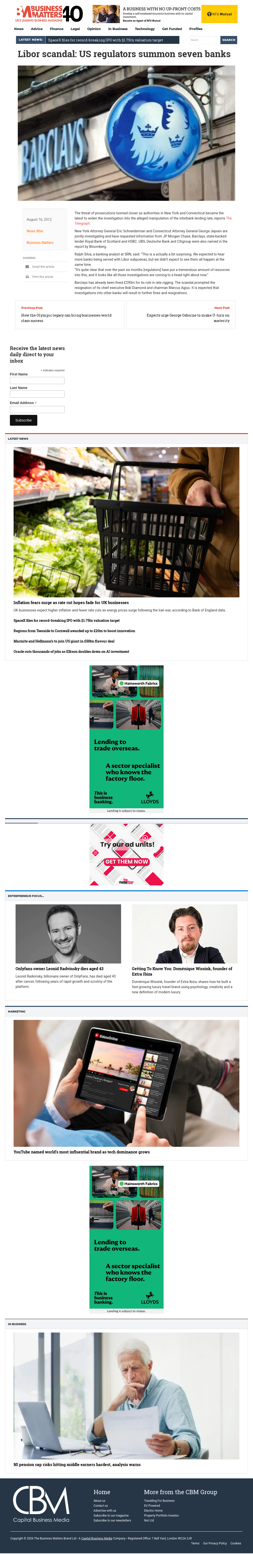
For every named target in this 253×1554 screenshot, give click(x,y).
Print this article (38, 277)
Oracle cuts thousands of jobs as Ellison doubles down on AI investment (71, 651)
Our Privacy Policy (215, 1543)
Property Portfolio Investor (161, 1515)
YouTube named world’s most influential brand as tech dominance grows (82, 1151)
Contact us (101, 1505)
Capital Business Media (96, 1538)
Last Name (18, 388)
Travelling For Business (159, 1501)
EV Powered (152, 1505)
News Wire (35, 231)
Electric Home (153, 1510)
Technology (145, 29)
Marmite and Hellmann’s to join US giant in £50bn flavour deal (64, 641)
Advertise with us (105, 1510)
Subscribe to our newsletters (112, 1520)
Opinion (94, 29)
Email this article (38, 267)
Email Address (23, 403)
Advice (36, 29)
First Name (19, 374)
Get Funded (172, 29)
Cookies (236, 1543)
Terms (195, 1543)
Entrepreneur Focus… (26, 896)
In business (17, 1324)
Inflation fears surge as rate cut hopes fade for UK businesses (71, 602)
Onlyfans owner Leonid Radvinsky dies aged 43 (60, 968)
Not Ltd (149, 1520)
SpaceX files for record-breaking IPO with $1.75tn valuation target (105, 40)
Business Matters (40, 243)
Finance (56, 29)
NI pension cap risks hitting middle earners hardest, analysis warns (77, 1464)
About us (99, 1501)
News (18, 29)
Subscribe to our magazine (111, 1515)
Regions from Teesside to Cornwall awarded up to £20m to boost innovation (74, 630)
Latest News (18, 438)
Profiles (195, 29)
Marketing (16, 1011)
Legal (75, 29)
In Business (117, 29)
